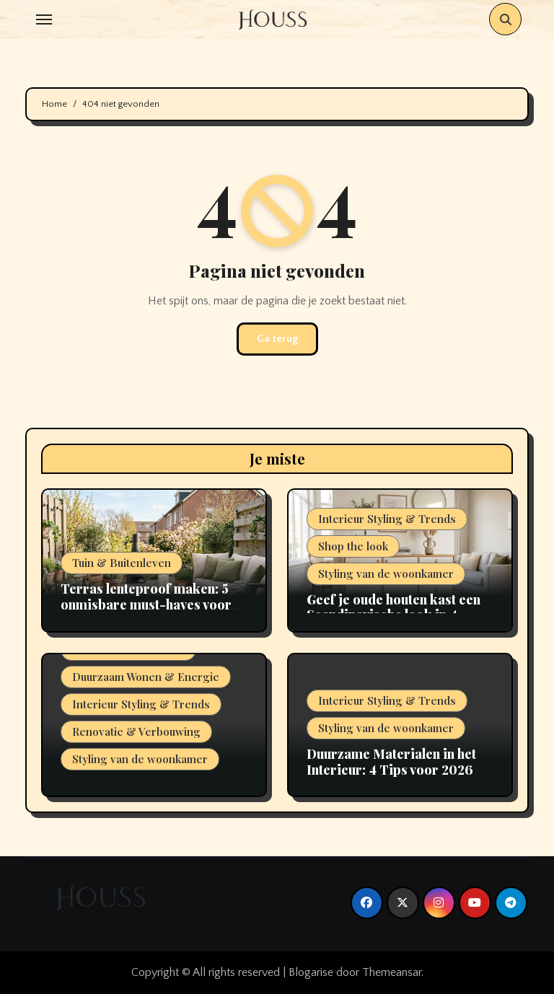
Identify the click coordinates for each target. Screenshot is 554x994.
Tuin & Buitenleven (121, 562)
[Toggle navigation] (44, 19)
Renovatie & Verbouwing (136, 731)
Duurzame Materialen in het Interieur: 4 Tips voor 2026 (391, 761)
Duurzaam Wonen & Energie (145, 676)
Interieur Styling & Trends (387, 518)
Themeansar (391, 972)
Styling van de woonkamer (386, 573)
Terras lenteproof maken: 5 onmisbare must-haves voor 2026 (146, 604)
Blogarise (311, 972)
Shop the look (353, 546)
